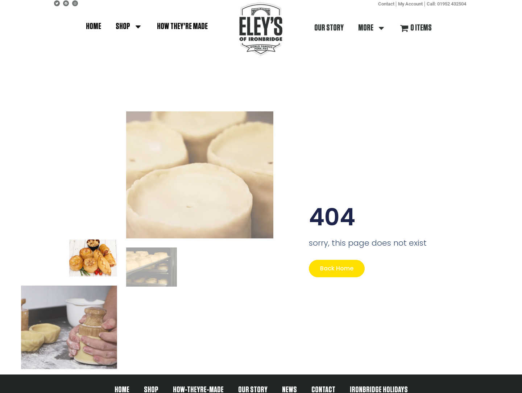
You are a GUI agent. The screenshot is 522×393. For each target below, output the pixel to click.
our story (329, 23)
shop (129, 21)
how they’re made (182, 21)
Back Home (336, 268)
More (372, 23)
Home (93, 21)
